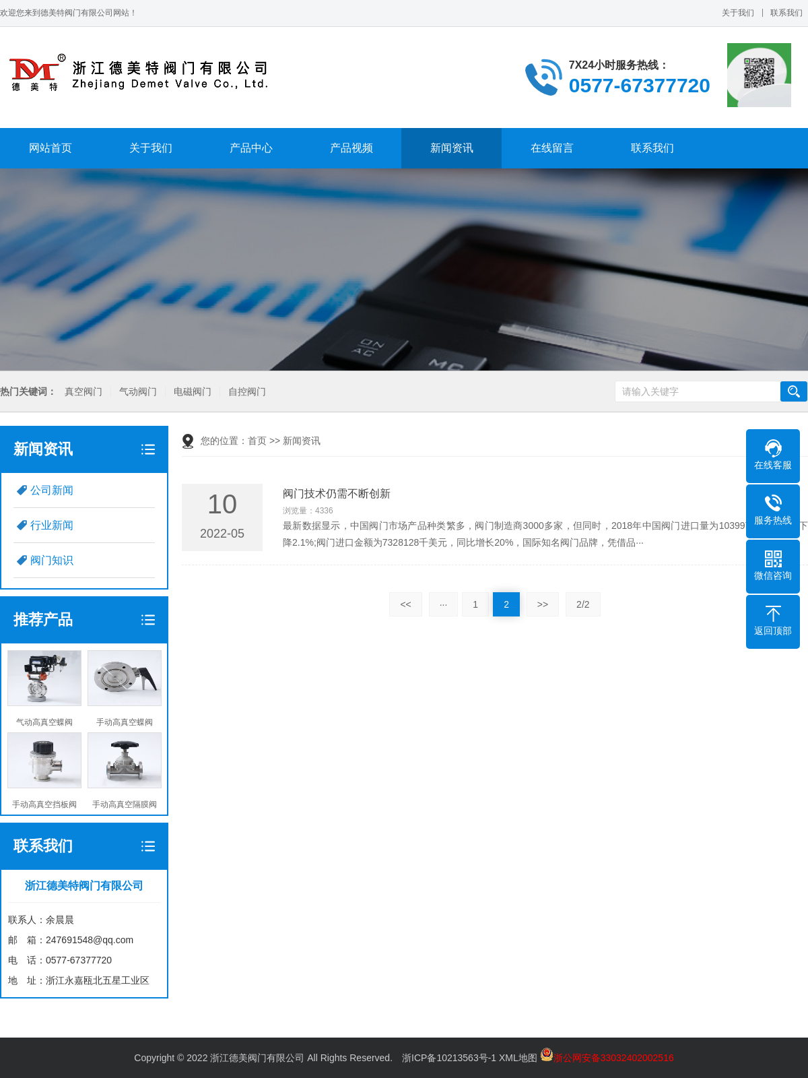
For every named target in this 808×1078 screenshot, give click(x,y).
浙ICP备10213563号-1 (449, 1057)
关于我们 (738, 13)
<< (405, 604)
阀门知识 (51, 560)
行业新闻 (51, 525)
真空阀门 (83, 392)
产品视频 (351, 148)
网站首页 (50, 148)
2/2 (582, 604)
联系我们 (786, 13)
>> (542, 604)
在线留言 (552, 148)
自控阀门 (246, 392)
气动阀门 (137, 392)
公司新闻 (51, 490)
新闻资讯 (451, 148)
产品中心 (251, 148)
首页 (257, 440)
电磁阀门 (192, 392)
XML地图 (518, 1057)
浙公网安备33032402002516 (607, 1057)
